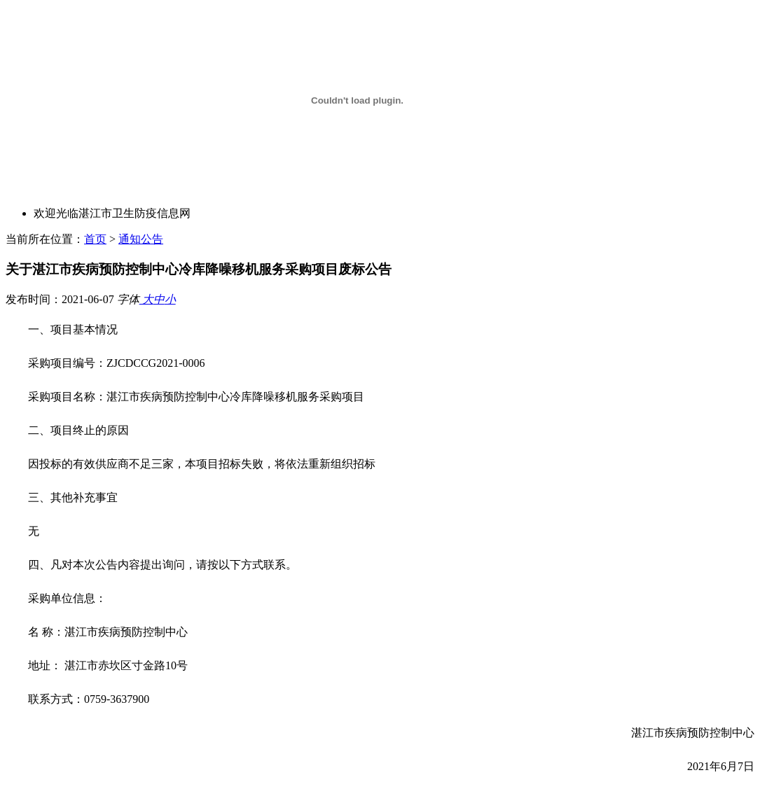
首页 (95, 239)
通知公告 (140, 239)
